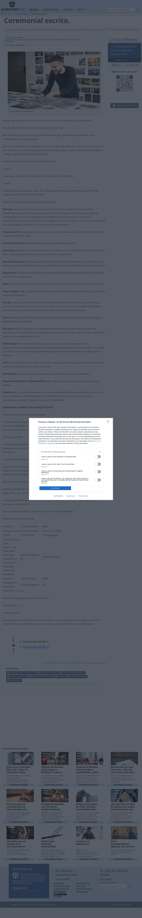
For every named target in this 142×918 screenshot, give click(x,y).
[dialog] (71, 459)
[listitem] (71, 452)
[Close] (109, 422)
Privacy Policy (83, 496)
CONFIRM (55, 488)
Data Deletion (58, 496)
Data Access (71, 496)
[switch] (98, 456)
